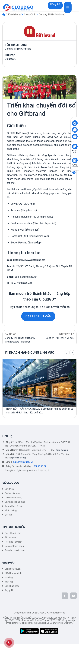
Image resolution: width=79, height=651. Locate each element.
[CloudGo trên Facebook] (65, 595)
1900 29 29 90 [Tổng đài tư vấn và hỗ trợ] (39, 466)
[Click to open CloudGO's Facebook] (75, 123)
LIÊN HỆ (7, 436)
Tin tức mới (10, 537)
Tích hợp (9, 581)
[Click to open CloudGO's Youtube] (75, 136)
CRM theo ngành (13, 573)
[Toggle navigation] (68, 7)
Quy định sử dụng (13, 497)
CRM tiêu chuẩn (13, 569)
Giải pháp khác (12, 586)
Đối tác (8, 514)
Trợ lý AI (9, 590)
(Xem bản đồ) (62, 450)
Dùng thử (55, 4)
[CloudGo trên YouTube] (73, 595)
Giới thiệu (9, 489)
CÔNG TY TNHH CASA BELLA (22, 400)
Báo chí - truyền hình (15, 550)
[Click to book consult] (75, 146)
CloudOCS (29, 14)
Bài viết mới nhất (13, 533)
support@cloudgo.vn (23, 462)
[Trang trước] (66, 352)
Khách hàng (14, 14)
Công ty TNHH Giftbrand (52, 14)
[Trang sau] (72, 352)
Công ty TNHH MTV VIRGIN (60, 337)
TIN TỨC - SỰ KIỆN (13, 527)
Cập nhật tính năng (14, 546)
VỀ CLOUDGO (10, 482)
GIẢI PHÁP (8, 562)
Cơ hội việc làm (12, 493)
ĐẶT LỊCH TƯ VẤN (38, 316)
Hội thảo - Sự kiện (13, 541)
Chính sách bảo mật (15, 502)
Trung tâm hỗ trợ (13, 506)
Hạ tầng (9, 577)
